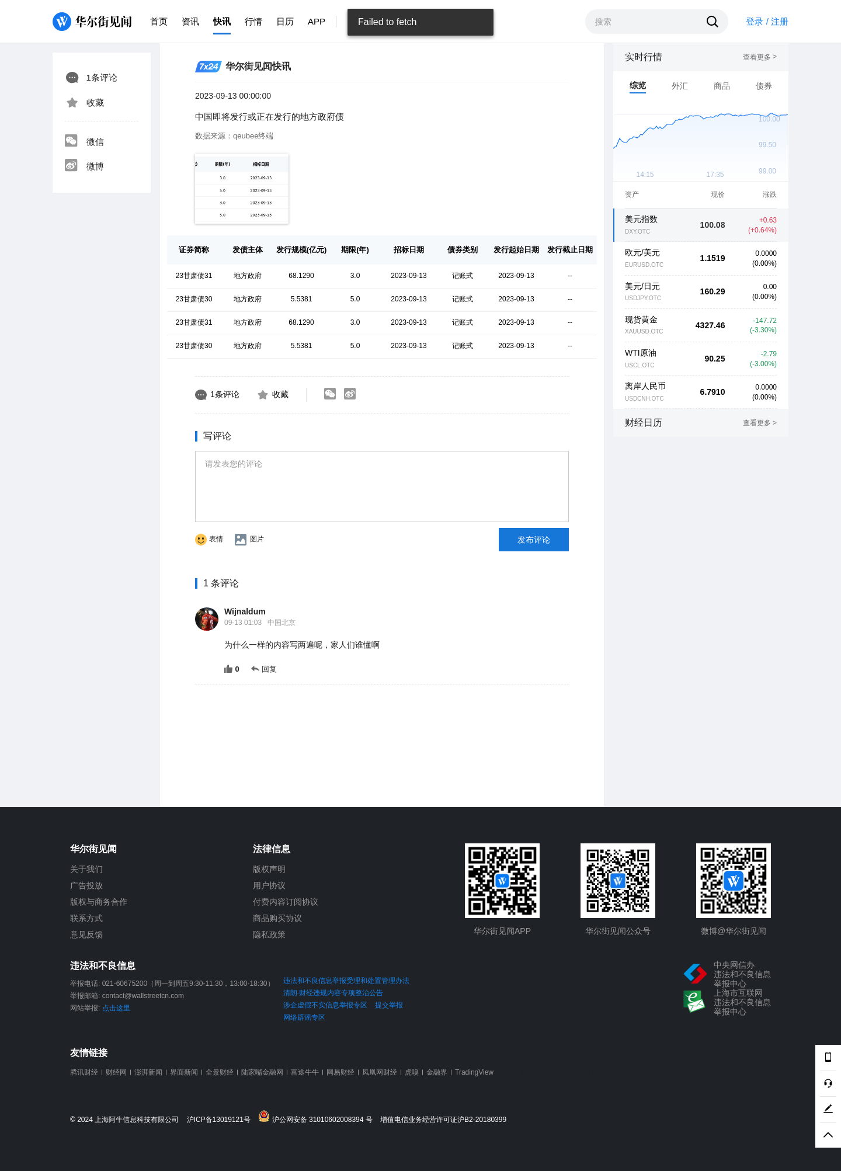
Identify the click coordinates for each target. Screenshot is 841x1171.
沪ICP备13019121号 (221, 1120)
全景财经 (220, 1072)
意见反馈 (86, 934)
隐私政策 (269, 934)
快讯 (222, 21)
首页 (159, 21)
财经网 (116, 1072)
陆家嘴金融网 (262, 1072)
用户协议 (269, 885)
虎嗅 (412, 1072)
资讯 (190, 21)
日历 (285, 21)
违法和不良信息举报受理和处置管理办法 (346, 981)
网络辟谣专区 (304, 1017)
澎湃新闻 (148, 1072)
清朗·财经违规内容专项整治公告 (333, 993)
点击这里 (116, 1008)
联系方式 (86, 918)
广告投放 (86, 885)
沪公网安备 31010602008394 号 (318, 1117)
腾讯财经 (84, 1072)
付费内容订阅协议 (285, 901)
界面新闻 (184, 1072)
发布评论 (533, 539)
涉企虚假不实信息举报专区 (325, 1005)
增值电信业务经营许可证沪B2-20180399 (443, 1120)
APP (316, 21)
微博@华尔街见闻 (733, 931)
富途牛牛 (305, 1072)
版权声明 (269, 869)
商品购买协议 (277, 918)
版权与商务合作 (98, 901)
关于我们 (86, 869)
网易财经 (340, 1072)
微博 (84, 166)
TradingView (474, 1072)
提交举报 (389, 1005)
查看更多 (760, 57)
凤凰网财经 (379, 1072)
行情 (253, 21)
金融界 (436, 1072)
